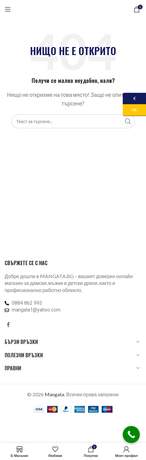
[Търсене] (73, 121)
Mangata (54, 394)
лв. (130, 110)
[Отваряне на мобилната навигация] (8, 9)
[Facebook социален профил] (8, 324)
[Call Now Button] (131, 434)
